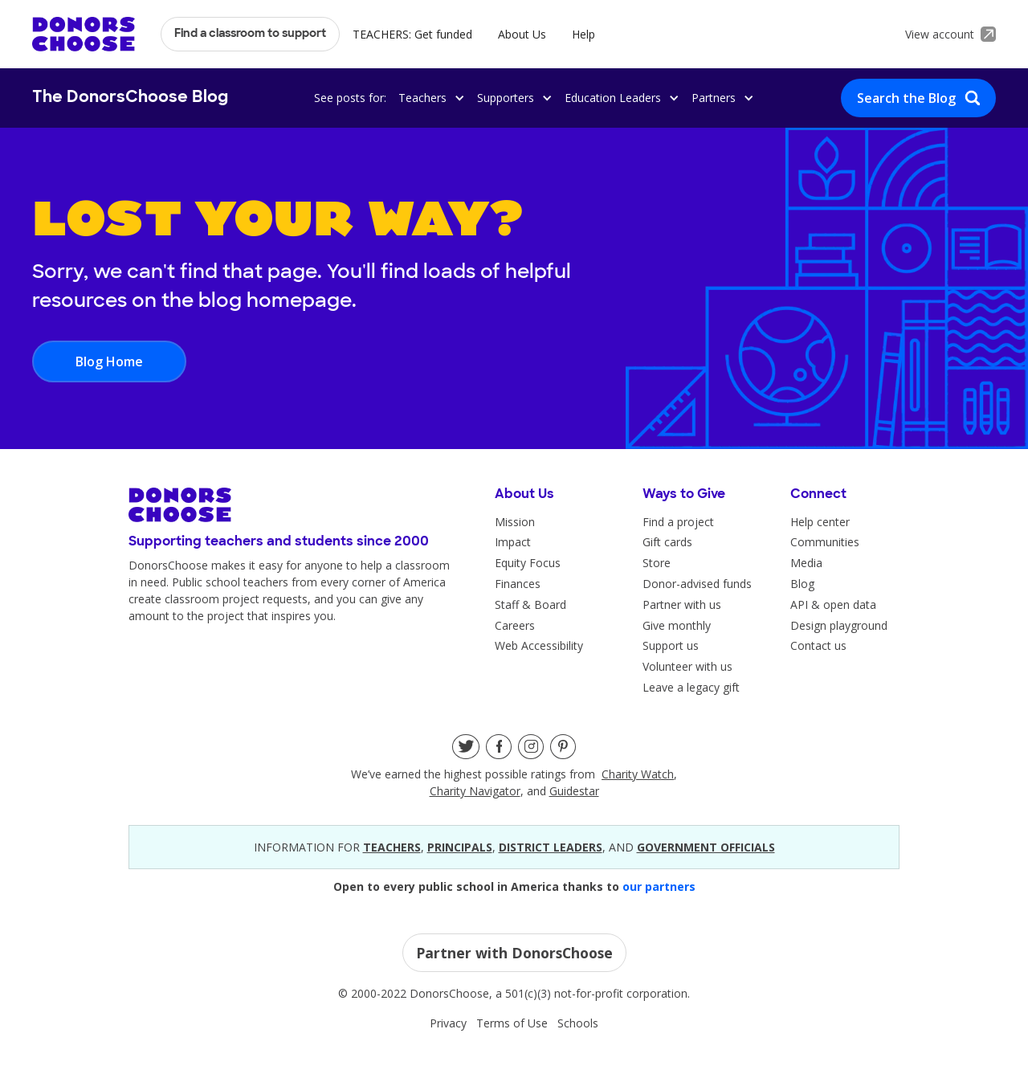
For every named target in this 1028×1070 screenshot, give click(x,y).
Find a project (678, 521)
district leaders (550, 847)
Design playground (838, 625)
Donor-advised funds (697, 583)
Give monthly (676, 625)
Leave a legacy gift (691, 687)
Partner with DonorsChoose (514, 952)
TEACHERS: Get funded (412, 34)
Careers (515, 625)
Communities (824, 541)
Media (806, 562)
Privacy (448, 1023)
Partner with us (681, 604)
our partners (659, 886)
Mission (515, 521)
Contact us (818, 645)
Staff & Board (530, 604)
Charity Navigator (475, 790)
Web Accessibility (539, 645)
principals (459, 847)
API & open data (833, 604)
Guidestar (574, 790)
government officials (706, 847)
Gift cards (667, 541)
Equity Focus (528, 562)
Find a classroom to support (250, 34)
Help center (820, 521)
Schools (577, 1023)
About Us (522, 34)
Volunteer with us (687, 666)
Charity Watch (638, 774)
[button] (429, 97)
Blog (802, 583)
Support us (670, 645)
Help (583, 34)
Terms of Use (512, 1023)
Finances (518, 583)
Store (656, 562)
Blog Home (109, 361)
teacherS (392, 847)
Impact (513, 541)
